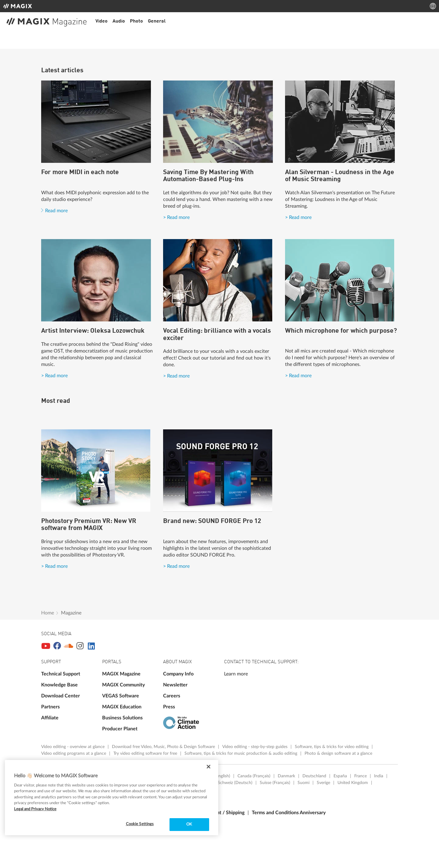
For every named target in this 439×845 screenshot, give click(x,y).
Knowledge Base (59, 684)
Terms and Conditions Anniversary (289, 812)
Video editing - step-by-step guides (255, 747)
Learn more (236, 673)
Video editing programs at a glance (74, 753)
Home (47, 612)
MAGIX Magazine (121, 673)
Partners (50, 706)
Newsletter (175, 684)
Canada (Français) (253, 776)
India (378, 776)
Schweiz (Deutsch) (235, 783)
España (340, 776)
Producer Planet (119, 728)
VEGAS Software (120, 695)
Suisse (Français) (275, 783)
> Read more (176, 217)
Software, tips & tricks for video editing (332, 747)
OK (189, 824)
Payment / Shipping (223, 812)
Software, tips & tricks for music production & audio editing (241, 753)
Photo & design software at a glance (338, 753)
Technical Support (60, 673)
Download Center (60, 695)
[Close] (208, 766)
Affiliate (50, 717)
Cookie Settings (140, 824)
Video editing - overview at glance (73, 747)
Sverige (323, 783)
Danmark (286, 776)
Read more (56, 210)
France (360, 776)
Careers (171, 695)
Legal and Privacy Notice (35, 809)
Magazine (71, 612)
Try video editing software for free (145, 753)
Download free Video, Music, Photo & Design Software (164, 747)
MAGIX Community (123, 684)
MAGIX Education (121, 706)
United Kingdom (352, 783)
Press (169, 706)
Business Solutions (122, 717)
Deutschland (314, 776)
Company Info (178, 673)
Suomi (303, 783)
